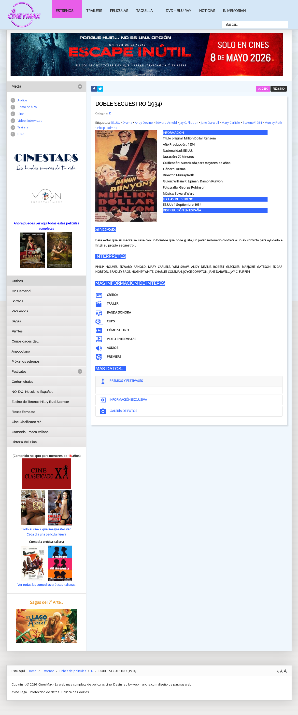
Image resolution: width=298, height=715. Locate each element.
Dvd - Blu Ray (178, 11)
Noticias (207, 11)
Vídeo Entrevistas (30, 121)
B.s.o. (21, 135)
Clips (21, 114)
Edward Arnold (167, 122)
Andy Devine (144, 122)
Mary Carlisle (232, 122)
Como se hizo (27, 107)
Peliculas (119, 11)
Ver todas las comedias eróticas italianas (46, 584)
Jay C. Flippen (189, 122)
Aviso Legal (20, 691)
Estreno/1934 (254, 122)
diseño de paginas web (175, 684)
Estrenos (64, 11)
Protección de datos (45, 691)
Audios (22, 100)
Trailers (94, 11)
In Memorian (234, 11)
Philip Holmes (115, 127)
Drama (127, 122)
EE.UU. (115, 122)
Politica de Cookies (76, 691)
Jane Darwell (211, 122)
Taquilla (144, 11)
